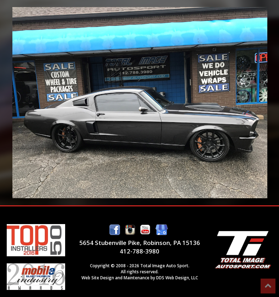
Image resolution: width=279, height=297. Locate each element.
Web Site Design (97, 277)
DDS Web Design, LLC (177, 277)
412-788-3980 (139, 251)
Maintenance (136, 277)
